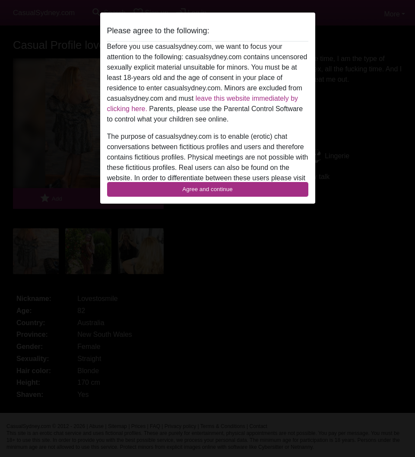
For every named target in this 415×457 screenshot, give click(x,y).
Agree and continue (207, 189)
